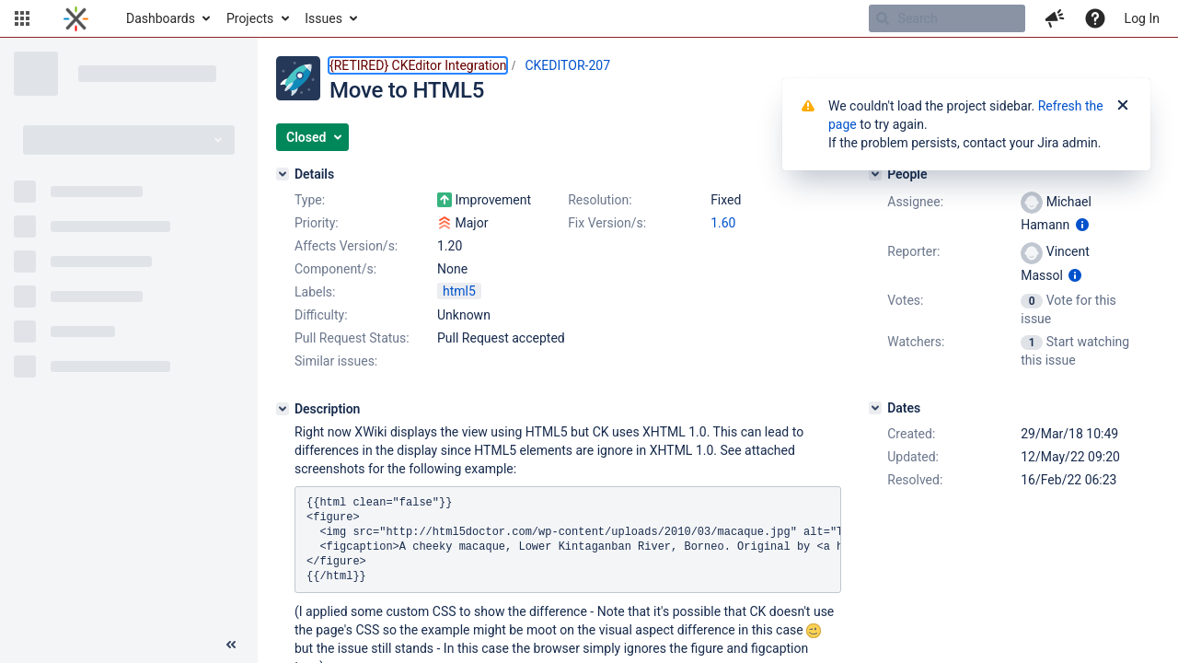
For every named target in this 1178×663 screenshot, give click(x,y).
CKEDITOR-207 (567, 65)
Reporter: (913, 251)
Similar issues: (335, 361)
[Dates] (875, 407)
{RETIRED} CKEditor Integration (417, 65)
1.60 (722, 222)
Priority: (316, 222)
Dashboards (160, 18)
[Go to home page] (75, 18)
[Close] (1123, 106)
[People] (875, 174)
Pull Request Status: (352, 338)
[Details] (282, 174)
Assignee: (915, 201)
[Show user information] (1082, 224)
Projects (249, 18)
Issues (323, 18)
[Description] (282, 408)
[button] (22, 18)
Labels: (314, 292)
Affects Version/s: (346, 245)
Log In (1142, 18)
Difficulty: (321, 315)
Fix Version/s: (607, 222)
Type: (309, 199)
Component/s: (335, 269)
